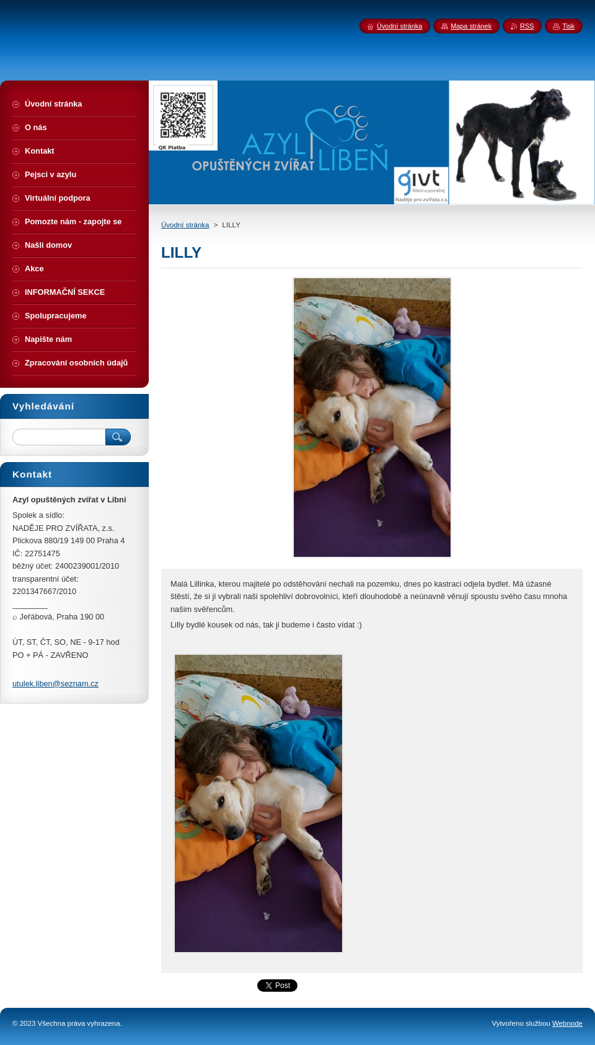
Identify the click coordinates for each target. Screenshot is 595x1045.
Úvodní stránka (185, 225)
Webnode (567, 1023)
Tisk (568, 26)
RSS (527, 26)
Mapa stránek (471, 26)
